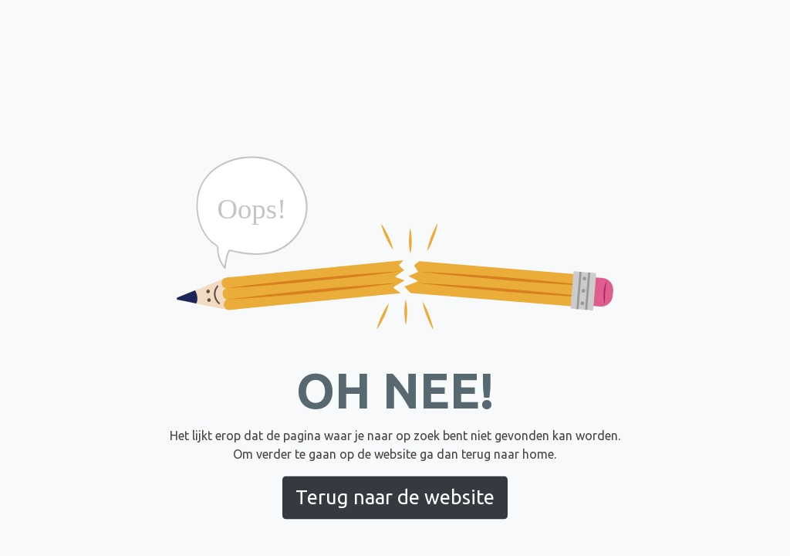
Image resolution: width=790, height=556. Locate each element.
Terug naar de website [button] (395, 497)
